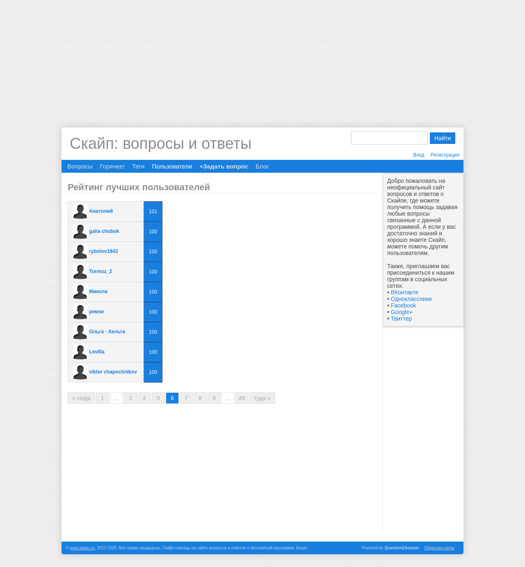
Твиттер (401, 318)
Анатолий (101, 211)
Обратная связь (439, 548)
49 (242, 398)
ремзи (96, 311)
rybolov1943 (103, 251)
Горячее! (112, 166)
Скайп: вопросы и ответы (160, 143)
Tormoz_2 (100, 271)
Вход (418, 155)
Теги (138, 166)
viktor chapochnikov (113, 372)
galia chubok (104, 231)
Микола (98, 291)
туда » (262, 398)
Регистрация (445, 155)
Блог (262, 166)
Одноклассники (411, 299)
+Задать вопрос (223, 166)
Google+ (402, 312)
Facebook (403, 305)
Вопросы (79, 166)
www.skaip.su (82, 548)
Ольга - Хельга (107, 332)
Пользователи (172, 166)
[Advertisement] (262, 57)
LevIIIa (96, 352)
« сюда (81, 398)
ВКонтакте (404, 292)
